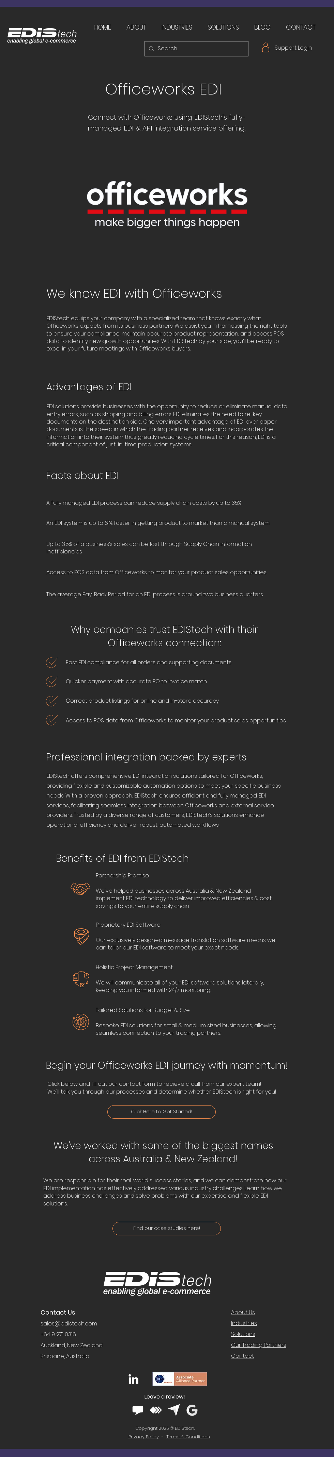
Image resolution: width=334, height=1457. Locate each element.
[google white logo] (192, 1410)
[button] (133, 27)
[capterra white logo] (174, 1410)
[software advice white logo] (138, 1410)
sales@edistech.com (69, 1323)
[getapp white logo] (156, 1410)
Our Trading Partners (258, 1345)
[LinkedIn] (133, 1379)
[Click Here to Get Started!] (161, 1112)
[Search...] (196, 48)
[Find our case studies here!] (166, 1228)
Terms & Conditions (188, 1437)
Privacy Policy (143, 1437)
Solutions (243, 1334)
